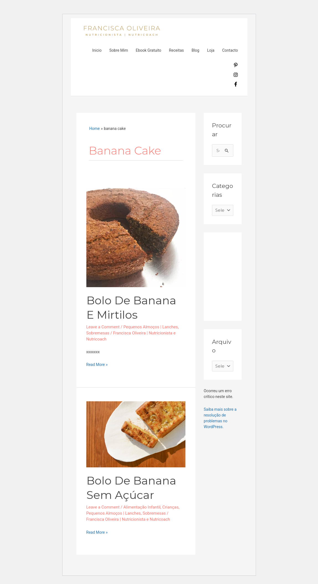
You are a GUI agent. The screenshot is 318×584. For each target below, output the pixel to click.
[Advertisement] (253, 275)
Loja (210, 50)
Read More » (97, 364)
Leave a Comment (103, 326)
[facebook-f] (235, 85)
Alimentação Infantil (142, 507)
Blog (195, 50)
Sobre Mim (118, 50)
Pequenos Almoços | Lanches (150, 326)
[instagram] (235, 76)
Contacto (230, 50)
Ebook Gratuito (148, 50)
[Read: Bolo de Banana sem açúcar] (136, 433)
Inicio (97, 50)
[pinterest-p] (235, 66)
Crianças (170, 507)
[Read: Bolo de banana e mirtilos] (136, 237)
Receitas (176, 50)
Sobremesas (98, 333)
